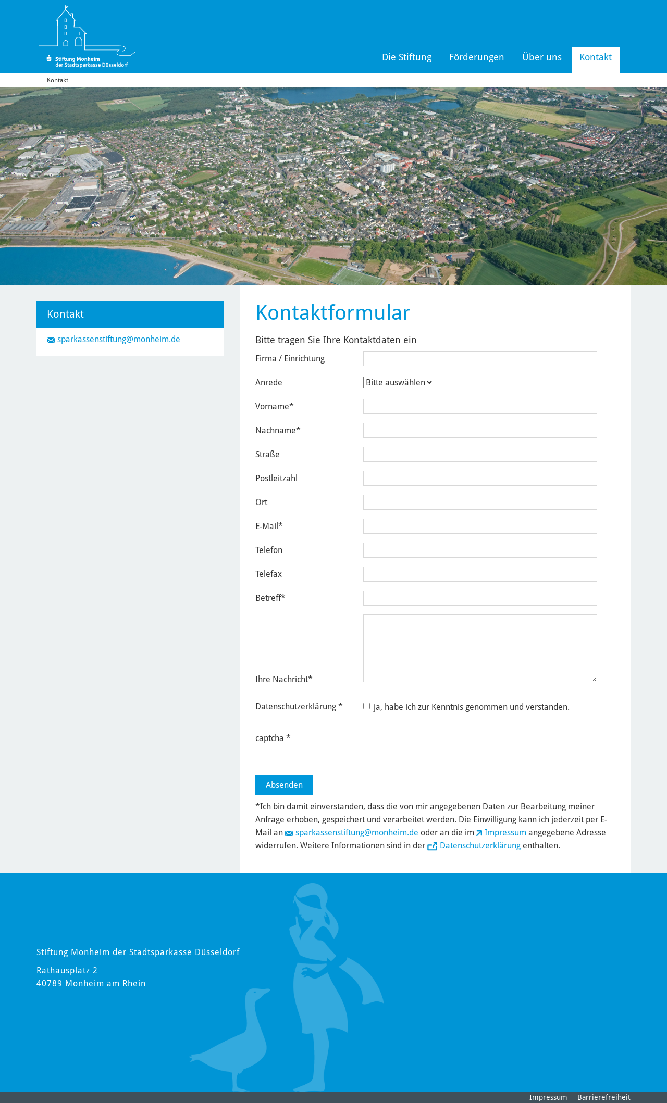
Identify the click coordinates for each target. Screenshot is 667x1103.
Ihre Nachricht (284, 679)
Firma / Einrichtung (290, 359)
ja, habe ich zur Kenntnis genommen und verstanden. (466, 707)
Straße (267, 454)
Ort (261, 502)
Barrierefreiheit (604, 1097)
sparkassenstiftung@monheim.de (356, 832)
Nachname (278, 430)
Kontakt (595, 57)
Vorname (274, 406)
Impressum (505, 832)
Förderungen (476, 57)
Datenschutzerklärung (480, 845)
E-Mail (269, 526)
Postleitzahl (276, 478)
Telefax (268, 574)
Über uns (542, 57)
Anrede (268, 382)
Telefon (268, 550)
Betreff (270, 598)
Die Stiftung (406, 57)
